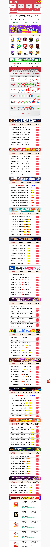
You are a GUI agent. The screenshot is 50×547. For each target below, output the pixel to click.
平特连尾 (21, 453)
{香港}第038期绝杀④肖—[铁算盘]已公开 (20, 174)
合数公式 (19, 66)
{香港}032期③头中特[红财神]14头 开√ (21, 461)
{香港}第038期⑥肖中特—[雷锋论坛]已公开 (20, 129)
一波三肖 (29, 213)
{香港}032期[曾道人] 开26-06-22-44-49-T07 (21, 342)
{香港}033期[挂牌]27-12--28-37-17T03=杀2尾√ (22, 289)
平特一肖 (19, 63)
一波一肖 (13, 213)
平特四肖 (37, 334)
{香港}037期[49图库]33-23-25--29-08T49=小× (22, 311)
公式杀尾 (13, 272)
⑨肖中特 (37, 124)
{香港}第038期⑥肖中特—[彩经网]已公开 (20, 127)
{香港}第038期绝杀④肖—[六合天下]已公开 (20, 171)
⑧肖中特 (29, 124)
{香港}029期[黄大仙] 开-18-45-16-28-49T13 (21, 381)
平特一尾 (25, 66)
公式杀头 (37, 272)
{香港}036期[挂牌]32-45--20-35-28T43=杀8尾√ (22, 282)
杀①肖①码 (36, 424)
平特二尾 (21, 363)
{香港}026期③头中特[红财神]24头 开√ (21, 468)
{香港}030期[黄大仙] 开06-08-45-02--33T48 (21, 379)
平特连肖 (29, 453)
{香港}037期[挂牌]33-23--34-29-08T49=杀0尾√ (22, 279)
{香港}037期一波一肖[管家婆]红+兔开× (21, 219)
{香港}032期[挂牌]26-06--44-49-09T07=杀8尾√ (22, 292)
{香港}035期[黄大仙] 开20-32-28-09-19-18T (21, 371)
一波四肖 (37, 213)
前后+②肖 (36, 392)
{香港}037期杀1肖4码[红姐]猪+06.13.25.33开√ (22, 429)
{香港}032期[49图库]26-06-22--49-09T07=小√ (22, 323)
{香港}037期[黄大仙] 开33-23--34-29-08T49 (21, 369)
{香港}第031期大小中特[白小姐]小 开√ (20, 258)
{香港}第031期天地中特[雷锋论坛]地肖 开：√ (22, 200)
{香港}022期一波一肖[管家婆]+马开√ (21, 234)
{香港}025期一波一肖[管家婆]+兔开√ (21, 232)
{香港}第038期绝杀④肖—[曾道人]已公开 (20, 159)
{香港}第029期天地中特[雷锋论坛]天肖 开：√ (22, 202)
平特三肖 (29, 334)
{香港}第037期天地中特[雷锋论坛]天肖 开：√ (22, 190)
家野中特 (21, 182)
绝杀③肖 (21, 153)
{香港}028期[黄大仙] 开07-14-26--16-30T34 (21, 384)
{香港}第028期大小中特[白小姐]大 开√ (20, 263)
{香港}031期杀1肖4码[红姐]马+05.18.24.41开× (22, 444)
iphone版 (25, 494)
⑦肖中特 (21, 124)
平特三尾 (29, 363)
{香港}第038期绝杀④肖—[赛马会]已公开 (20, 164)
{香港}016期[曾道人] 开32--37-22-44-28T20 (21, 355)
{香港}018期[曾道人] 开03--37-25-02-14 (21, 352)
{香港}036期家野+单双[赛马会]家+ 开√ (21, 403)
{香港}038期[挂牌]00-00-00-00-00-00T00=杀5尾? (22, 277)
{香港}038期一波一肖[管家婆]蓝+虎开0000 (20, 216)
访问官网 (35, 494)
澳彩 (29, 5)
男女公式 (37, 66)
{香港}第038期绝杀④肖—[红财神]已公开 (20, 169)
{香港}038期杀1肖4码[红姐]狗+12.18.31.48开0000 (22, 427)
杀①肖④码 (14, 424)
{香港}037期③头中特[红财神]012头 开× (21, 458)
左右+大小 (29, 392)
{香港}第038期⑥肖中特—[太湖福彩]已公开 (20, 132)
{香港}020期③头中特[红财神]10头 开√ (21, 473)
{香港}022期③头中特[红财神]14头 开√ (21, 471)
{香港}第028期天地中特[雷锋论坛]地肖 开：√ (22, 205)
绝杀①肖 (37, 153)
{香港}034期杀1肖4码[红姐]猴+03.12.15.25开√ (22, 437)
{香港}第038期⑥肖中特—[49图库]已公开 (20, 140)
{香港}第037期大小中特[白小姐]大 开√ (20, 248)
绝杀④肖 (13, 153)
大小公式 (31, 63)
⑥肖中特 (13, 124)
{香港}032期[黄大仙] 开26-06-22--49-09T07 (21, 376)
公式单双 (21, 303)
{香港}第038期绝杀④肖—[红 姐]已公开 (20, 166)
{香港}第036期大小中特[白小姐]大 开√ (20, 250)
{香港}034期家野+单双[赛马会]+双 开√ (21, 408)
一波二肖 (21, 213)
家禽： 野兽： (25, 395)
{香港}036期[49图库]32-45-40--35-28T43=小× (22, 313)
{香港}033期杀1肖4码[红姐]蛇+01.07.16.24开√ (22, 439)
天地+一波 (21, 392)
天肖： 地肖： (25, 185)
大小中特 (13, 242)
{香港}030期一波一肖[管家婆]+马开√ (21, 226)
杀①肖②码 (29, 424)
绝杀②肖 (29, 153)
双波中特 (29, 242)
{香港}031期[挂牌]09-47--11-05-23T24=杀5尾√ (22, 294)
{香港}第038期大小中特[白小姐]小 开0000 (20, 245)
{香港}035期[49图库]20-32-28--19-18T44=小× (22, 316)
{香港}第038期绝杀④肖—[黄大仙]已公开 (20, 161)
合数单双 (37, 242)
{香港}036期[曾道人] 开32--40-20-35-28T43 (21, 340)
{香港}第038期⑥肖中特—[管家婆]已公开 (20, 142)
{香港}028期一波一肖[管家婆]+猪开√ (21, 229)
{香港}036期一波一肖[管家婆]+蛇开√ (21, 221)
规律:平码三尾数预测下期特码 (17, 275)
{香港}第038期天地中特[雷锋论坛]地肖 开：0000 (22, 187)
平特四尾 (37, 363)
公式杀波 (21, 272)
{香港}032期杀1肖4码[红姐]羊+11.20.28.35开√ (22, 442)
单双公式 (37, 63)
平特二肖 (21, 334)
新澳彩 (21, 5)
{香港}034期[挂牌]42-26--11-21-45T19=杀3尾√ (22, 287)
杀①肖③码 (21, 424)
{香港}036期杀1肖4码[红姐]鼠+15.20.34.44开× (22, 432)
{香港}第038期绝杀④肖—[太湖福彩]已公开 (20, 156)
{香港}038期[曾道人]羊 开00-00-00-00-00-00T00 (21, 337)
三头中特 (31, 66)
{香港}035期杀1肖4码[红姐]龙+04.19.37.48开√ (22, 434)
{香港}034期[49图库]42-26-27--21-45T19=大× (22, 318)
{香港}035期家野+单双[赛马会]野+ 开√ (21, 405)
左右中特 (37, 182)
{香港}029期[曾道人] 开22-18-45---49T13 (21, 347)
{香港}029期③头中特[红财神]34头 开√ (21, 466)
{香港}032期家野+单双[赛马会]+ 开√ (21, 410)
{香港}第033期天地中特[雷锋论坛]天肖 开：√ (22, 195)
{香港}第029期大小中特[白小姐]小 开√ (20, 261)
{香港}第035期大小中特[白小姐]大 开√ (20, 253)
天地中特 (13, 182)
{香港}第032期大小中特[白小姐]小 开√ (20, 256)
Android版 (15, 494)
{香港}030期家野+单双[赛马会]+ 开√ (21, 415)
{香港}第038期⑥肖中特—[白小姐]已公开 (20, 134)
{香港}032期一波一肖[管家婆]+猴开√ (21, 224)
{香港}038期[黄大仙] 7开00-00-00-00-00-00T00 (21, 366)
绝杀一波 (13, 66)
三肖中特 (13, 63)
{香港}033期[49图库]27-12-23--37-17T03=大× (22, 321)
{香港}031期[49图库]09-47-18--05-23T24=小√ (22, 326)
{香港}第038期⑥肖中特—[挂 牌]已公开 (20, 137)
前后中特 (29, 182)
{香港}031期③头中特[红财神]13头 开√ (21, 463)
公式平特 (29, 303)
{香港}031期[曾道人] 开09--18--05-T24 (21, 345)
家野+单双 (13, 392)
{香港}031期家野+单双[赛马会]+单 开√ (21, 413)
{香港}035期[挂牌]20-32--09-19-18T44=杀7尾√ (22, 284)
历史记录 (37, 16)
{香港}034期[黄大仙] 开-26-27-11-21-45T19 (21, 374)
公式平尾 (37, 303)
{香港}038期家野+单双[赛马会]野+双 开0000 (21, 398)
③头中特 (13, 453)
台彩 (37, 5)
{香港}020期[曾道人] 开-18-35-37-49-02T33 (21, 350)
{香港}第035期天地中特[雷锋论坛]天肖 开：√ (22, 192)
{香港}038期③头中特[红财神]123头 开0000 (21, 456)
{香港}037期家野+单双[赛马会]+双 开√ (21, 400)
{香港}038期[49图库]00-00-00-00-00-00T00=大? (21, 308)
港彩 (12, 5)
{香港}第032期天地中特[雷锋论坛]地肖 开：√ (22, 197)
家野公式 (25, 63)
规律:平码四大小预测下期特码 (17, 306)
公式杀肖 (29, 272)
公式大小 (13, 303)
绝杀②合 (37, 453)
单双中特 (21, 242)
